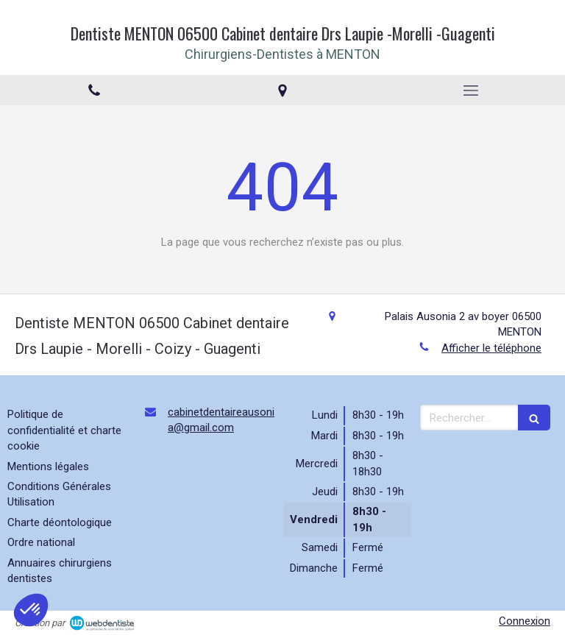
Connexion (524, 621)
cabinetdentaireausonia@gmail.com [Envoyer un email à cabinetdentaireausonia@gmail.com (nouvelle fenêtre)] (221, 419)
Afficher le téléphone (491, 348)
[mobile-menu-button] (471, 90)
